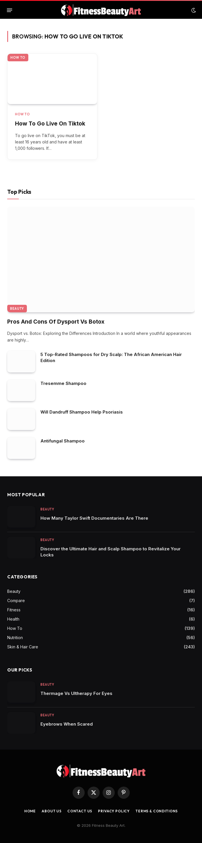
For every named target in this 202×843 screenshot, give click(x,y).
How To (17, 58)
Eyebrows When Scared (66, 724)
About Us (52, 811)
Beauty (17, 309)
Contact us (79, 811)
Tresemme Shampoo (63, 383)
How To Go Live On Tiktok (50, 123)
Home (30, 811)
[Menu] (9, 10)
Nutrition (15, 637)
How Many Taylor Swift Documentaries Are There (94, 518)
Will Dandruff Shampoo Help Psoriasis (81, 412)
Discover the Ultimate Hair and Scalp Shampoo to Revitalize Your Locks (110, 552)
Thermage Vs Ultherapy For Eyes (76, 693)
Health (13, 619)
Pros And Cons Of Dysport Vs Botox (55, 321)
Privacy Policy (114, 811)
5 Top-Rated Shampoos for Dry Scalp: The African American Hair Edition (111, 357)
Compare (16, 600)
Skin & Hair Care (22, 646)
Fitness (14, 609)
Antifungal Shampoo (62, 441)
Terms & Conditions (157, 811)
